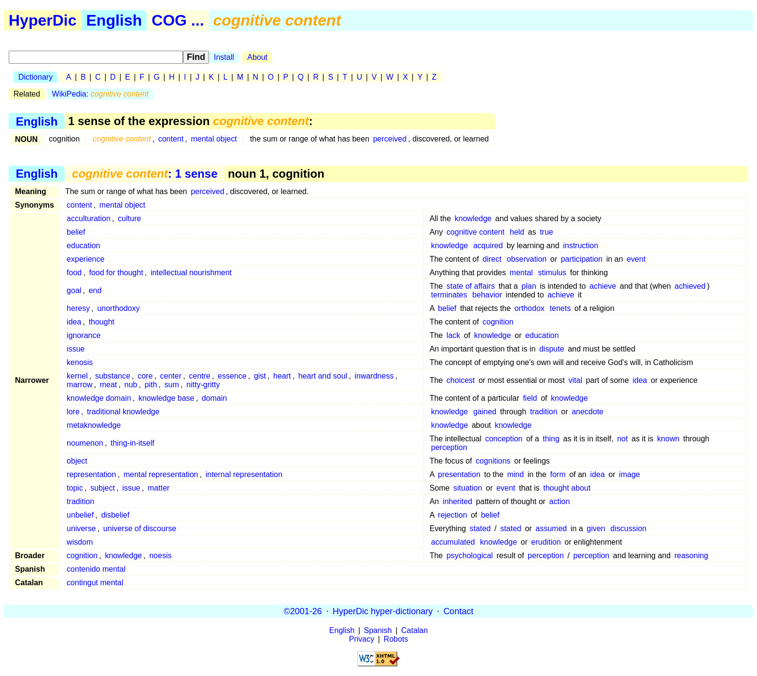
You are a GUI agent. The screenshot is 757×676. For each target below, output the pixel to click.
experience (85, 259)
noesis (160, 555)
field (530, 398)
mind (515, 474)
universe (81, 528)
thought (101, 322)
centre (199, 376)
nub (131, 384)
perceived (390, 139)
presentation (459, 474)
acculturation (89, 218)
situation (467, 488)
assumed (551, 528)
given (596, 528)
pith (151, 384)
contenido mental (96, 569)
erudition (546, 542)
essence (232, 376)
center (171, 376)
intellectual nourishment (191, 272)
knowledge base (167, 398)
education (83, 245)
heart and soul (322, 376)
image (629, 474)
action (559, 501)
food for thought (116, 272)
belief (76, 232)
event (636, 259)
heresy (78, 308)
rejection (452, 515)
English (114, 20)
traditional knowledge (123, 412)
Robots (396, 639)
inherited (457, 501)
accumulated (453, 542)
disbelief (115, 515)
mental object (214, 139)
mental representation (161, 474)
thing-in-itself (132, 443)
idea (74, 322)
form (558, 474)
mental (521, 272)
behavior (487, 295)
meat (108, 384)
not (622, 439)
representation (91, 474)
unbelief (80, 515)
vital (575, 380)
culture (129, 218)
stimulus (552, 272)
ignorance (83, 335)
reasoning (691, 555)
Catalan (414, 630)
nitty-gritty (203, 384)
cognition (498, 322)
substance (112, 376)
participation (582, 259)
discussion (628, 528)
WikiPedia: (100, 94)
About (257, 57)
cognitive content (476, 232)
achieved (689, 286)
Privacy (361, 639)
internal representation (244, 474)
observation (527, 259)
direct (492, 259)
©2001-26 (303, 611)
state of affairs (471, 286)
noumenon (85, 443)
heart (282, 376)
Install (224, 57)
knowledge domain (99, 398)
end (95, 290)
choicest (461, 380)
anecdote (587, 412)
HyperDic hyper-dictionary (383, 611)
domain (214, 398)
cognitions (493, 461)
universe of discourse (139, 528)
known (668, 439)
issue (75, 349)
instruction (580, 245)
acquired (488, 245)
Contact (458, 611)
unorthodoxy (118, 308)
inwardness (373, 376)
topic (75, 488)
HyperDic (43, 20)
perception (449, 447)
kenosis (80, 362)
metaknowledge (94, 425)
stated (480, 528)
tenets (560, 308)
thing (551, 439)
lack (453, 335)
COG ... (178, 20)
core (145, 376)
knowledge (473, 218)
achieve (602, 286)
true (546, 232)
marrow (79, 384)
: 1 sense (144, 173)
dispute (551, 349)
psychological (470, 555)
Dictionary (35, 77)
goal (74, 290)
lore (73, 412)
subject (102, 488)
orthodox (530, 308)
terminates (449, 295)
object (77, 461)
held (517, 232)
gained (484, 412)
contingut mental (95, 582)
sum (172, 384)
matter (158, 488)
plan (528, 286)
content (170, 139)
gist (260, 376)
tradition (544, 412)
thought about (566, 488)
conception (503, 439)
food (74, 272)
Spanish (378, 630)
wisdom (80, 542)
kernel (77, 376)
